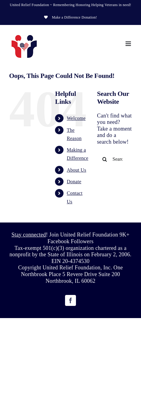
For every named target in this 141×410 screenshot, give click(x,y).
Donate (74, 181)
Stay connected (29, 235)
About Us (76, 170)
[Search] (104, 159)
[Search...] (114, 159)
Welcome (76, 118)
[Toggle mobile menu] (129, 43)
